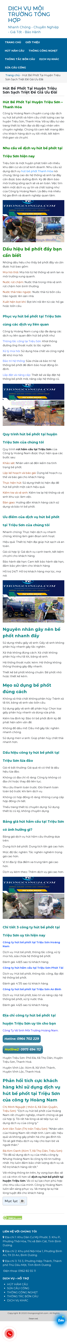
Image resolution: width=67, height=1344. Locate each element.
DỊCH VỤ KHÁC (17, 1300)
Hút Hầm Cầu (14, 50)
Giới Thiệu (32, 42)
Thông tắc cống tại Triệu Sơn (22, 341)
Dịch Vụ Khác (49, 59)
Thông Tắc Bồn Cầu (20, 59)
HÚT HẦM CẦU (17, 1284)
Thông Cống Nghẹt (43, 50)
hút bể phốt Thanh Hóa (37, 171)
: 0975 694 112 (23, 1049)
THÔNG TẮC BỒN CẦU (22, 1296)
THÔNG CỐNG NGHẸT (22, 1292)
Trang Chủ (13, 42)
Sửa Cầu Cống (15, 67)
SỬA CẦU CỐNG (18, 1288)
